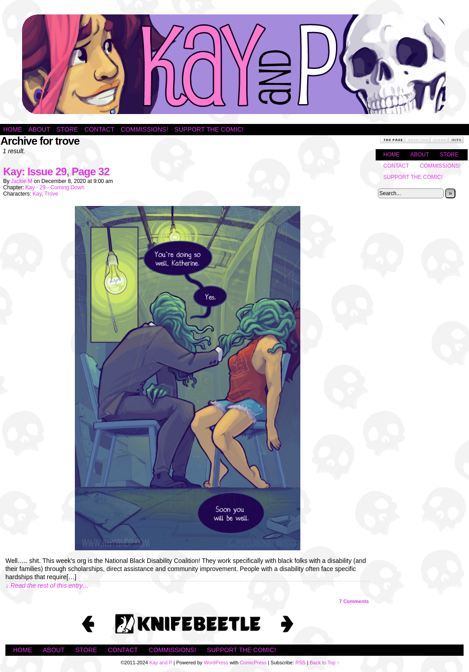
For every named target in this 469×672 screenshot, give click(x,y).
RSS (300, 662)
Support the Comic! (209, 129)
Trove (51, 194)
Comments (354, 601)
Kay (36, 194)
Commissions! (144, 129)
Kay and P (234, 64)
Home (12, 129)
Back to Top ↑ (325, 662)
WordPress (216, 662)
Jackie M (21, 181)
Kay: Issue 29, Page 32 (56, 171)
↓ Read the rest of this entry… (47, 585)
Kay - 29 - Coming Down (54, 187)
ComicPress (253, 662)
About (39, 129)
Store (67, 129)
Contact (99, 129)
